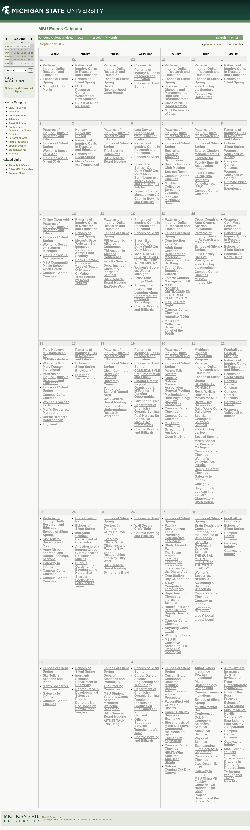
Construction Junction (175, 242)
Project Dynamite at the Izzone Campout (207, 798)
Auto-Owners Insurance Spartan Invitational (205, 672)
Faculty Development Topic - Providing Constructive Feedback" (175, 533)
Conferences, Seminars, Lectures (20, 129)
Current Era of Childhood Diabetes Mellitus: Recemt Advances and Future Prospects (176, 686)
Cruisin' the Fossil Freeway (233, 695)
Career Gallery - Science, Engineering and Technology (147, 680)
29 (22, 46)
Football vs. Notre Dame (233, 255)
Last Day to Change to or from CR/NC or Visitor (145, 134)
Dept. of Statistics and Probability (114, 679)
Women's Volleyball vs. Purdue (205, 462)
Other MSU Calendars (21, 169)
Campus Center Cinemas (177, 177)
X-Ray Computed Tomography (174, 586)
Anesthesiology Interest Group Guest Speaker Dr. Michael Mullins (87, 553)
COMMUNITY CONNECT (205, 385)
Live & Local (204, 615)
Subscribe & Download (19, 88)
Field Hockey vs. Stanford (205, 87)
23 (11, 60)
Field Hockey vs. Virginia (205, 174)
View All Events (17, 107)
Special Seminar (207, 436)
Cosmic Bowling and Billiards (146, 200)
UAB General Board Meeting (115, 159)
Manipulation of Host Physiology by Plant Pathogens (177, 399)
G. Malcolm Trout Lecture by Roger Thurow (85, 278)
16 (11, 56)
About (45, 817)
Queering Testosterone (85, 376)
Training (13, 153)
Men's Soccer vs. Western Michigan (205, 444)
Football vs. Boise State (204, 95)
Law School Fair (146, 401)
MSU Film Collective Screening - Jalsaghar (173, 188)
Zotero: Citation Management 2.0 (146, 192)
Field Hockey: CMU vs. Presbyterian (205, 257)
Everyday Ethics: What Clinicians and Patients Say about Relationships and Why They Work (115, 550)
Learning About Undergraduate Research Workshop (146, 297)
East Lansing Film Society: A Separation (206, 749)
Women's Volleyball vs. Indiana (234, 413)
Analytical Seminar (202, 732)
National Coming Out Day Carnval (177, 769)
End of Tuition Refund (85, 519)
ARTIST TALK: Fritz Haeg (115, 722)
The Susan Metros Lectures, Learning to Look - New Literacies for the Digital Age (176, 562)
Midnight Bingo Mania (54, 87)
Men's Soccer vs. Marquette (56, 411)
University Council (111, 382)
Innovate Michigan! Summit (172, 200)
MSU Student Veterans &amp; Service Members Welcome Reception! (116, 701)
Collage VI (202, 484)
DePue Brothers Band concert (55, 418)
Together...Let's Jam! (146, 731)
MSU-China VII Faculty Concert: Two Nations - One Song (206, 785)
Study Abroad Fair (175, 546)
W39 (7, 60)
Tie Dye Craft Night (175, 303)
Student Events (17, 149)
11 (18, 53)
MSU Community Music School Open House (56, 266)
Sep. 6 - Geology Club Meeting (177, 165)
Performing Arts (18, 138)
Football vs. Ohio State (233, 519)
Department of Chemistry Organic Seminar (147, 408)
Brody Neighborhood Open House (115, 89)
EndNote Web (114, 286)
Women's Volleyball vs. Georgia (234, 175)
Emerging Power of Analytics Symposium (174, 155)
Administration (17, 115)
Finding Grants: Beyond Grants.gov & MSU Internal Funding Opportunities (146, 389)
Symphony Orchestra (203, 609)
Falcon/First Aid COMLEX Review (177, 705)
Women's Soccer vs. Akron (56, 152)
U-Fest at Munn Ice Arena (86, 104)
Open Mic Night (176, 436)
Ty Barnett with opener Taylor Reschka (233, 776)
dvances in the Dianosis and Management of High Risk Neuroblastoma (177, 92)
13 (25, 53)
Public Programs (18, 142)
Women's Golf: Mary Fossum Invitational (232, 224)
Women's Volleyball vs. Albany (234, 154)
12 (22, 53)
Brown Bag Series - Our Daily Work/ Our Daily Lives (146, 168)
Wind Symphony (177, 635)
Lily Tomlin (51, 424)
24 (15, 60)
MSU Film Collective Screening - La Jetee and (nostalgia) (176, 646)
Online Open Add (56, 219)
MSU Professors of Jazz (177, 111)
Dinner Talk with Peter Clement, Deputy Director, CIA (177, 611)
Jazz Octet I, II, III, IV (206, 765)
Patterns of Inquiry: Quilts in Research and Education (55, 70)
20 (25, 56)
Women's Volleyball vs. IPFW (205, 183)
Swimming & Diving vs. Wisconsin (204, 586)
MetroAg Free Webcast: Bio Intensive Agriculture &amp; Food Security (85, 248)
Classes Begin (145, 65)
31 (29, 46)
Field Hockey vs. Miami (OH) (55, 159)
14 (29, 53)
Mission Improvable (203, 280)
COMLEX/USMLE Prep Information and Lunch (147, 374)
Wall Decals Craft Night (143, 527)
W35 (7, 46)
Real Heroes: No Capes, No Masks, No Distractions (146, 420)
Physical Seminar (201, 739)
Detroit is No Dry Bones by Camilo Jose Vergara (85, 707)
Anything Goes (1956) (176, 629)
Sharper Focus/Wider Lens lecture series (84, 581)
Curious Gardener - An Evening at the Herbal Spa (86, 567)
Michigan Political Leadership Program (203, 354)
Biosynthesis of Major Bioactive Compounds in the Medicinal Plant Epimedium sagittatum (177, 732)
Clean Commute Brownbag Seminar (116, 374)
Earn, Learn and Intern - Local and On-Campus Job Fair (146, 182)
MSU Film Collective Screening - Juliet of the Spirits (174, 327)
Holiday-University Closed (83, 133)
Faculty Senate (115, 261)
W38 (7, 56)
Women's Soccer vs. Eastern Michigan (56, 248)
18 (18, 56)
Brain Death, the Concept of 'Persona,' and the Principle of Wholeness (207, 532)
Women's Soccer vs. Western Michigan (147, 271)
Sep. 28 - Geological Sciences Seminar (203, 546)
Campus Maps (17, 173)
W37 (7, 53)
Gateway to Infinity (203, 478)
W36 (7, 49)
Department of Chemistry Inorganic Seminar (115, 270)
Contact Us (55, 817)
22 (32, 56)
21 (29, 56)
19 (22, 56)
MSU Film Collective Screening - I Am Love (174, 427)
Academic (14, 111)
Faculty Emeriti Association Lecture (206, 166)
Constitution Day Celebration (177, 577)
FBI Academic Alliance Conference (114, 243)
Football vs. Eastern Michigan (233, 353)
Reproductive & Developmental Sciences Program (87, 693)
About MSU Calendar (20, 165)
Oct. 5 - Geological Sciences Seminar (203, 722)
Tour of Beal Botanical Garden (174, 271)
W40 (7, 63)
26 (11, 46)
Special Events (17, 145)
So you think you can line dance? (204, 491)
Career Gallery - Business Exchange (177, 715)
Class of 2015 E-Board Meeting (177, 104)
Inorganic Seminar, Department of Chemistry (86, 537)
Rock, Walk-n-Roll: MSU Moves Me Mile (206, 395)
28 (18, 46)
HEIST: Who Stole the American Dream (174, 757)
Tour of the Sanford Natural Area (116, 392)
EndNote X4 (204, 158)
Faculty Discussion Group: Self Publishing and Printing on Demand (145, 707)
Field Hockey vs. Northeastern (55, 256)
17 (15, 56)
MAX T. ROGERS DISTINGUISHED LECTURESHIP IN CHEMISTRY (147, 258)
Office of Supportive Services (142, 722)
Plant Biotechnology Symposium (206, 685)
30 (25, 46)
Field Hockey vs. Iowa (205, 430)
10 (15, 53)
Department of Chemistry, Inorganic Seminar (176, 598)
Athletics (14, 119)
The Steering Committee (113, 152)
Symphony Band (116, 572)
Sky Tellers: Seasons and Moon (53, 542)
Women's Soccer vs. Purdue (56, 403)
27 (15, 46)
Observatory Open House (204, 500)
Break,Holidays (17, 123)
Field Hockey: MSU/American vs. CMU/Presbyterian (57, 354)
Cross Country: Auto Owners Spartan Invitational (206, 224)
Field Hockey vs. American (205, 265)
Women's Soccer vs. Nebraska (203, 576)
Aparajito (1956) (177, 316)
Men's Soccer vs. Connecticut (87, 162)
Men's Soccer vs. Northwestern (56, 687)
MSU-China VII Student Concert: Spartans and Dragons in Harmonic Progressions (235, 758)
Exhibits (13, 134)
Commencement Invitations (207, 693)
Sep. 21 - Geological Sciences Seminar (203, 420)
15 (32, 53)
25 (18, 60)
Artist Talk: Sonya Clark (143, 279)
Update (19, 91)
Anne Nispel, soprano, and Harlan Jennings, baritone (56, 554)
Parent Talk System (173, 372)
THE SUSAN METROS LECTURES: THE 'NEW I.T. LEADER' (205, 562)
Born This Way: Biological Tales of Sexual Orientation (87, 264)
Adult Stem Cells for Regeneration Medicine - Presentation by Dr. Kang (177, 255)
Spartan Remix (176, 171)
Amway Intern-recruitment (145, 286)
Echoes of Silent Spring (55, 80)
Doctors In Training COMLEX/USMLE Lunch (117, 530)
